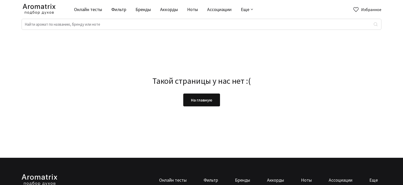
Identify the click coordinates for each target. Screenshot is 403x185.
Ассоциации (219, 9)
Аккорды (169, 9)
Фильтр (118, 9)
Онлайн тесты (88, 9)
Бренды (143, 9)
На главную (201, 100)
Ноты (192, 9)
